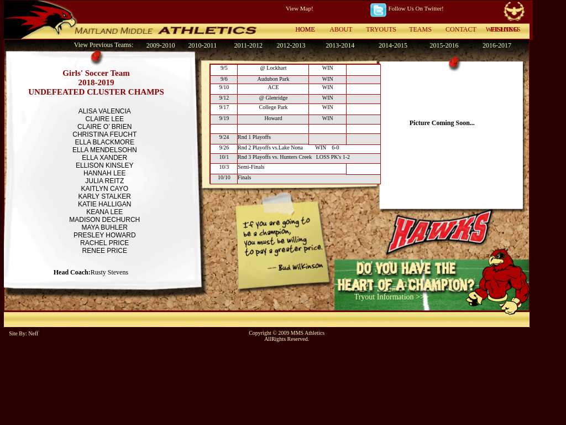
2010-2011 (202, 45)
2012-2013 (290, 45)
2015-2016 (443, 45)
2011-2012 (248, 45)
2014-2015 (393, 45)
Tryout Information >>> (391, 297)
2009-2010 (160, 45)
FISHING (504, 29)
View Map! (299, 8)
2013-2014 (340, 45)
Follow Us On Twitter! (416, 8)
